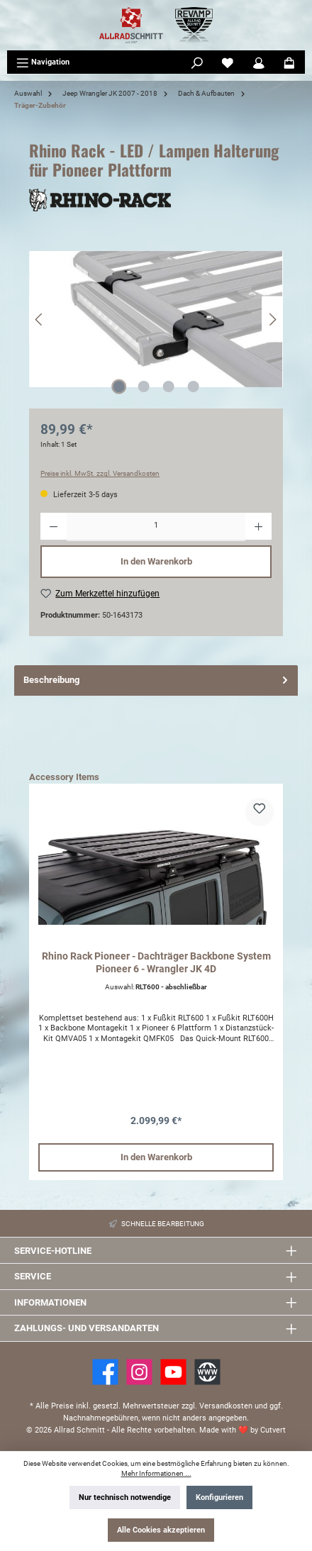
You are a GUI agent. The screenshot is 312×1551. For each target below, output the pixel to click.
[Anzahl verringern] (53, 527)
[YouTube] (173, 1372)
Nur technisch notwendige (125, 1497)
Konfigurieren (219, 1497)
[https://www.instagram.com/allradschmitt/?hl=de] (139, 1372)
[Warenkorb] (289, 62)
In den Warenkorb (156, 561)
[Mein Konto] (258, 62)
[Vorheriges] (39, 319)
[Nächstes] (272, 319)
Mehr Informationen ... (156, 1473)
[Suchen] (197, 62)
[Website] (207, 1372)
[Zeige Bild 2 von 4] (143, 386)
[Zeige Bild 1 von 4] (118, 386)
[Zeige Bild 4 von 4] (193, 386)
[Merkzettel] (227, 62)
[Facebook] (105, 1372)
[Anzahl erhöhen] (258, 527)
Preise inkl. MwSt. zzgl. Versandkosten (100, 473)
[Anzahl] (156, 527)
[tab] (156, 680)
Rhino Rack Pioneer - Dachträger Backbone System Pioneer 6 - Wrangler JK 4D (156, 962)
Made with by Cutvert (242, 1430)
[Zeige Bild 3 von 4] (168, 386)
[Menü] (43, 62)
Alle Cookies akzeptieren (161, 1530)
